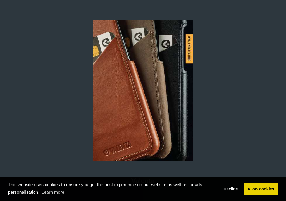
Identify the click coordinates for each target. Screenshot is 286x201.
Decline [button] (230, 189)
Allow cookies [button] (260, 189)
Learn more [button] (53, 192)
